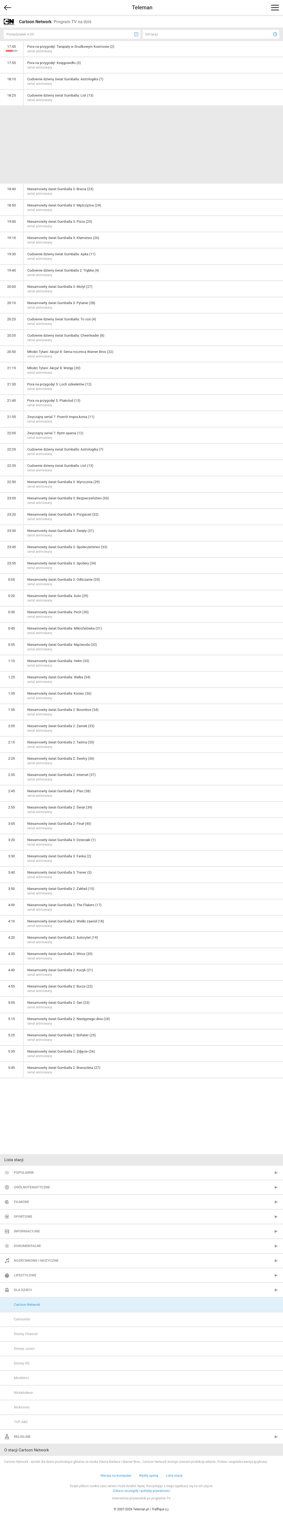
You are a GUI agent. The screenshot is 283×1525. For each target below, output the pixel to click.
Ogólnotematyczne (32, 1187)
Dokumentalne (27, 1246)
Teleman (142, 7)
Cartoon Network (27, 1305)
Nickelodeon (23, 1393)
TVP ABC (21, 1422)
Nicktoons (22, 1407)
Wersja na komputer (116, 1476)
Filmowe (21, 1202)
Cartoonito (22, 1319)
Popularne (24, 1172)
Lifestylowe (25, 1275)
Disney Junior (24, 1349)
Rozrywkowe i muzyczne (36, 1261)
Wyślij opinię (148, 1476)
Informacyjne (27, 1231)
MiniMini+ (21, 1378)
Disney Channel (26, 1334)
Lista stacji (174, 1476)
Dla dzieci (23, 1290)
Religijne (22, 1437)
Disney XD (21, 1363)
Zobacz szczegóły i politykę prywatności (141, 1491)
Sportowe (23, 1217)
